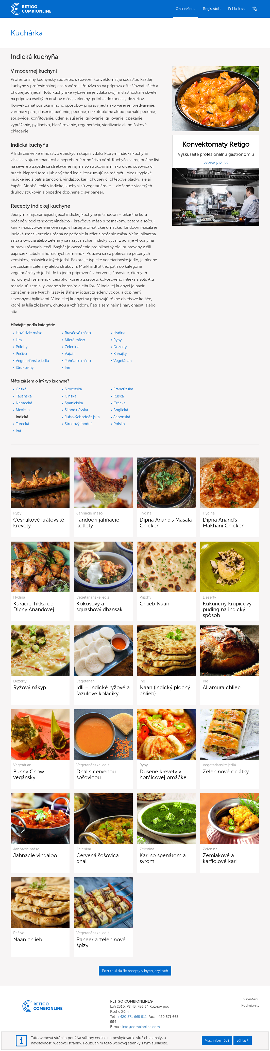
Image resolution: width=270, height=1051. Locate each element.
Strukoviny (24, 367)
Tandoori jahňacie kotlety (97, 523)
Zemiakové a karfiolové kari (220, 858)
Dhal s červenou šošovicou (96, 774)
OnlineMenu (185, 9)
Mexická (23, 410)
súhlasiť (242, 1040)
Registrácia (212, 9)
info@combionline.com (141, 1027)
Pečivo (21, 353)
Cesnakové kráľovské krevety (38, 523)
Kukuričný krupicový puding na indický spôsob (227, 609)
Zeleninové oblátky (226, 771)
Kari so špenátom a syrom (163, 858)
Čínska (70, 396)
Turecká (22, 424)
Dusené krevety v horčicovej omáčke (163, 774)
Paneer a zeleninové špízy (101, 942)
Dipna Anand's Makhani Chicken (224, 523)
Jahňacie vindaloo (35, 855)
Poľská (119, 424)
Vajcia (70, 353)
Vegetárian (122, 360)
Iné (67, 367)
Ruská (118, 396)
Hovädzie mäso (29, 333)
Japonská (121, 417)
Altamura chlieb (222, 687)
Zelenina (72, 347)
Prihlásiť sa (236, 9)
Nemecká (24, 403)
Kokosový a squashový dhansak (99, 606)
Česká (21, 389)
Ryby (117, 340)
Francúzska (123, 389)
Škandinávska (76, 410)
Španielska (74, 403)
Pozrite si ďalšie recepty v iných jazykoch (135, 971)
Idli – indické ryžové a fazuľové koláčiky (103, 690)
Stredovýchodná (79, 424)
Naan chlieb (27, 939)
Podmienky (250, 1005)
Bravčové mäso (78, 333)
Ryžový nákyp (29, 687)
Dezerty (120, 347)
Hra (19, 340)
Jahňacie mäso (78, 360)
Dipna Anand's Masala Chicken (166, 523)
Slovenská (73, 389)
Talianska (24, 396)
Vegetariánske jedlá (32, 360)
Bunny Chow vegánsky (28, 774)
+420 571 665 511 (132, 1017)
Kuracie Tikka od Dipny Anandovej (33, 606)
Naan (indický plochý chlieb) (165, 690)
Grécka (119, 403)
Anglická (120, 410)
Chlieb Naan (154, 603)
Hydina (119, 333)
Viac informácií (217, 1040)
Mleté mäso (75, 340)
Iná (18, 431)
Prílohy (21, 347)
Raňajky (120, 353)
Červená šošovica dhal (97, 858)
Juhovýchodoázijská (82, 417)
